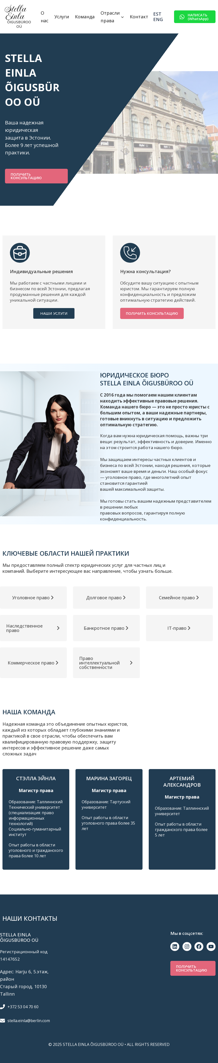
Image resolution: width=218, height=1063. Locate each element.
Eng (158, 19)
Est (157, 14)
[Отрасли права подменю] (122, 16)
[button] (195, 16)
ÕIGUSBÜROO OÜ (19, 24)
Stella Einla (15, 12)
